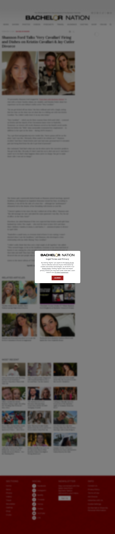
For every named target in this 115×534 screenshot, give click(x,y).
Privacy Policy (46, 268)
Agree (57, 278)
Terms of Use (69, 263)
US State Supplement (61, 272)
